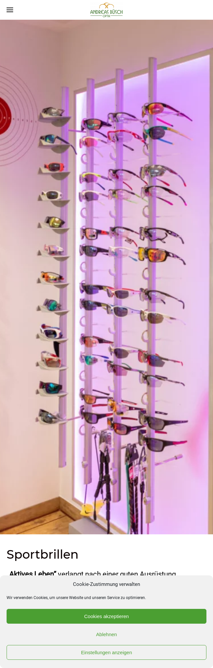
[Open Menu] (10, 10)
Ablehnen (106, 634)
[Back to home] (106, 10)
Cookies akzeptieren (106, 616)
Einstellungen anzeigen (106, 652)
